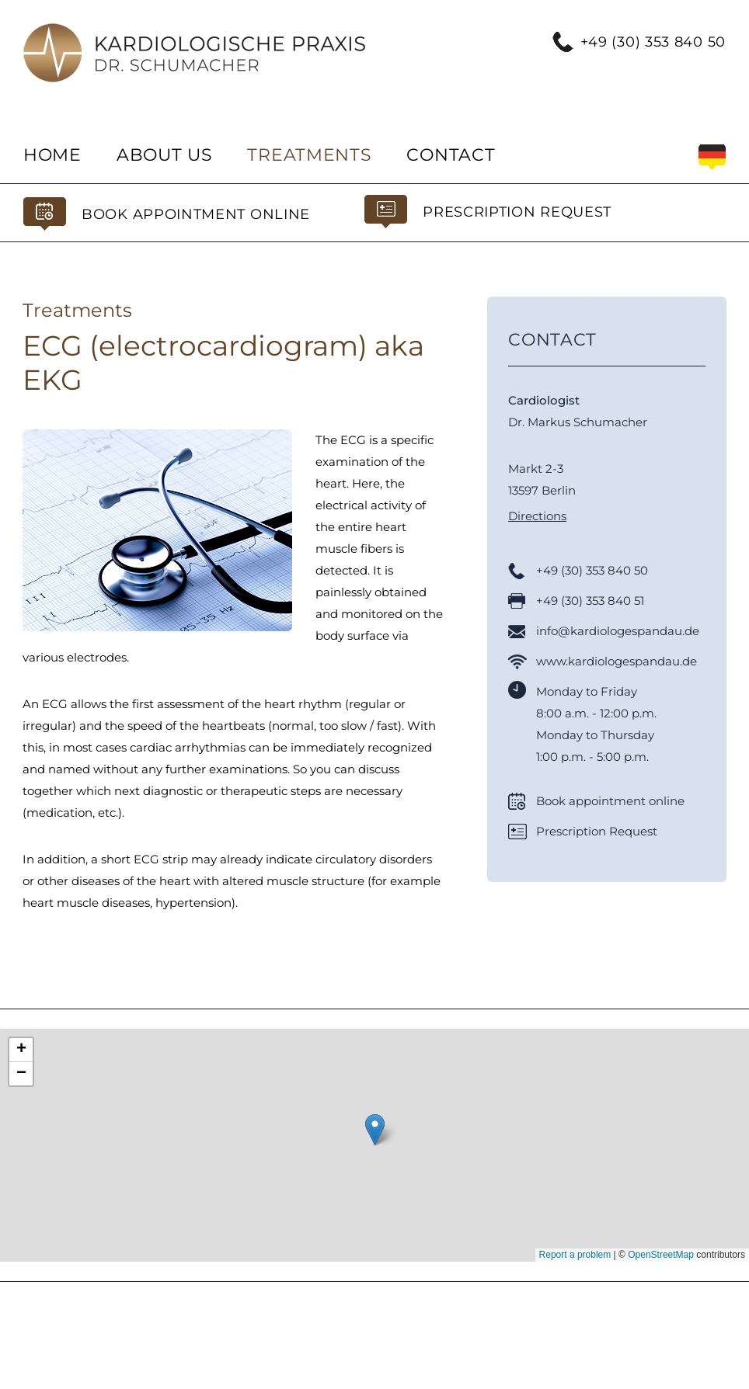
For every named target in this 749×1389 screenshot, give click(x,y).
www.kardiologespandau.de (616, 661)
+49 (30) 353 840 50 (653, 41)
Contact (450, 154)
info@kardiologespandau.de (617, 630)
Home (52, 154)
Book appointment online (196, 214)
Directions (537, 516)
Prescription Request (517, 212)
